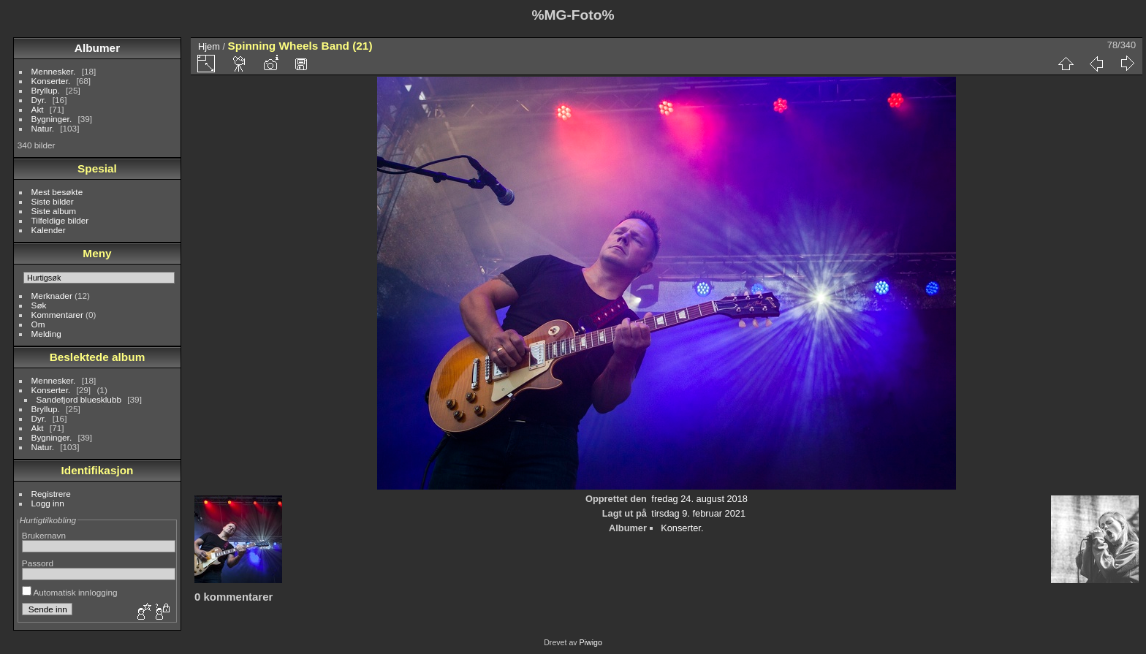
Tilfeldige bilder (60, 220)
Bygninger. (51, 118)
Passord (37, 563)
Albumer (97, 48)
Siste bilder (52, 201)
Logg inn (47, 503)
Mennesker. (53, 71)
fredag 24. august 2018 (699, 498)
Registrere (51, 493)
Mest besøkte (57, 192)
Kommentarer (57, 314)
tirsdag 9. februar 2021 (698, 513)
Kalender (48, 230)
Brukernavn (44, 535)
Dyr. (39, 99)
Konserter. (51, 80)
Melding (46, 333)
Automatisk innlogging (70, 592)
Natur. (42, 128)
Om (38, 324)
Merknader (51, 295)
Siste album (53, 211)
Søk (39, 305)
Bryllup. (45, 90)
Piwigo (591, 642)
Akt (37, 109)
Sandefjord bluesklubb (79, 399)
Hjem (209, 46)
